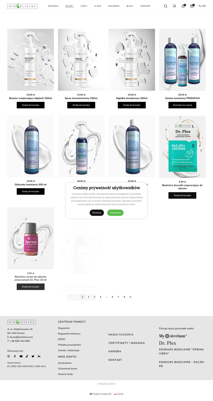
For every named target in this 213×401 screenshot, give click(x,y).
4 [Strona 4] (100, 296)
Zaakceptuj (115, 212)
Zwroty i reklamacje (68, 350)
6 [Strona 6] (112, 296)
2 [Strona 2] (88, 296)
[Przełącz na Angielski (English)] (100, 394)
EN (204, 5)
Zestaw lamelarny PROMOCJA (182, 98)
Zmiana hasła (65, 374)
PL (200, 5)
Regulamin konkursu (69, 333)
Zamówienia (64, 363)
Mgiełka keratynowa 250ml (132, 98)
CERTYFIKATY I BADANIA (127, 343)
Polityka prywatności (69, 344)
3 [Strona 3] (94, 296)
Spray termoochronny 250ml (81, 98)
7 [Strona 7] (118, 296)
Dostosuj (96, 212)
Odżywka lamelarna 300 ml (31, 191)
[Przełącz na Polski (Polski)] (119, 394)
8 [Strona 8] (124, 296)
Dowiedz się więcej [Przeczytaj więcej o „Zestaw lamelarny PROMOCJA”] (182, 105)
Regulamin (64, 328)
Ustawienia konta (67, 368)
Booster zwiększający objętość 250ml (30, 98)
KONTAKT (115, 360)
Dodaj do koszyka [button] (30, 105)
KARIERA (115, 351)
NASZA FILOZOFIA (121, 334)
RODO (61, 339)
